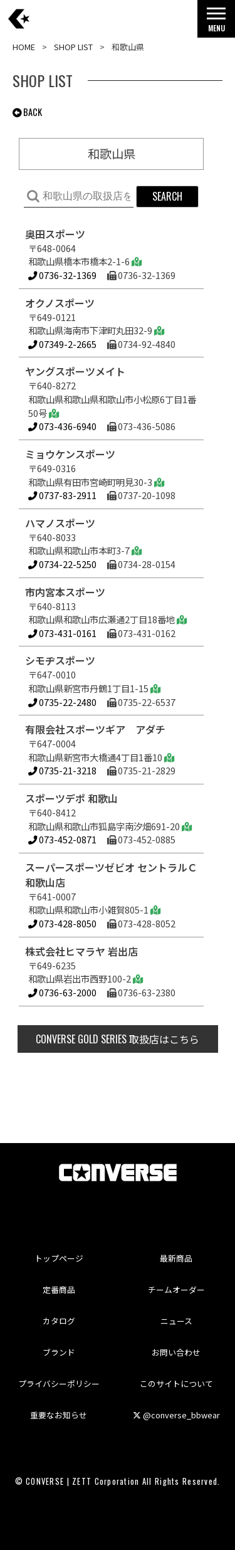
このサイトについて (176, 1383)
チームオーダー (176, 1289)
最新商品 (176, 1258)
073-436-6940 (62, 426)
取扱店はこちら (117, 1039)
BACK (27, 112)
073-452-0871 (62, 839)
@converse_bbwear (176, 1415)
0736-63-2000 (62, 992)
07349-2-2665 (62, 344)
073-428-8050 (62, 923)
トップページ (58, 1258)
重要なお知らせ (58, 1415)
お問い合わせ (176, 1352)
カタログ (59, 1321)
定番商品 (59, 1289)
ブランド (59, 1352)
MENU (216, 23)
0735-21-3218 (62, 770)
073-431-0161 (62, 633)
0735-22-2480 (62, 702)
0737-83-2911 (62, 495)
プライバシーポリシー (59, 1383)
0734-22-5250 (62, 564)
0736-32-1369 (62, 275)
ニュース (176, 1321)
